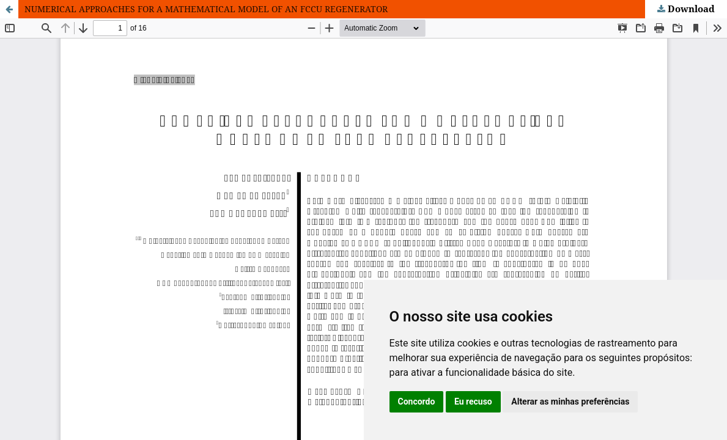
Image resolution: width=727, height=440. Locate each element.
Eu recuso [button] (473, 401)
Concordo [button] (416, 401)
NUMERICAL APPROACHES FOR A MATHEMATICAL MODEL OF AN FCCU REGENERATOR (206, 9)
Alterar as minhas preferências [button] (570, 401)
